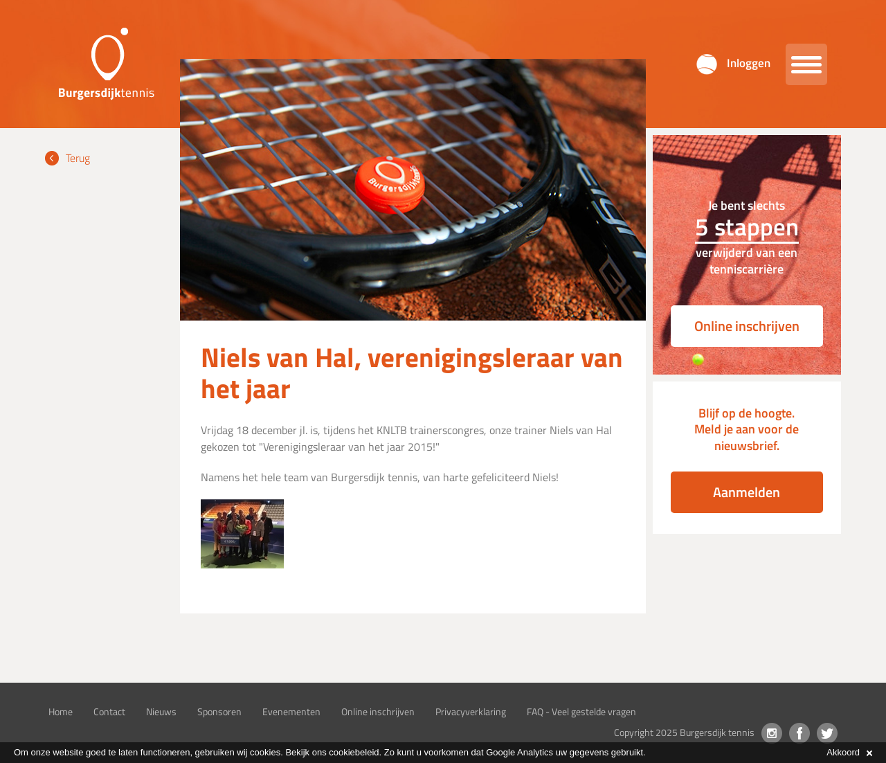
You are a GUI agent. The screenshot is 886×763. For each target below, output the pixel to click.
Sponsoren (219, 711)
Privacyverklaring (470, 711)
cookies (265, 752)
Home (60, 711)
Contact (109, 711)
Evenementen (291, 711)
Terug (78, 158)
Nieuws (161, 711)
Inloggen (748, 63)
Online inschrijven (746, 325)
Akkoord (849, 752)
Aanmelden (746, 492)
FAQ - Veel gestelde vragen (581, 711)
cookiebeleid (354, 752)
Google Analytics (519, 752)
